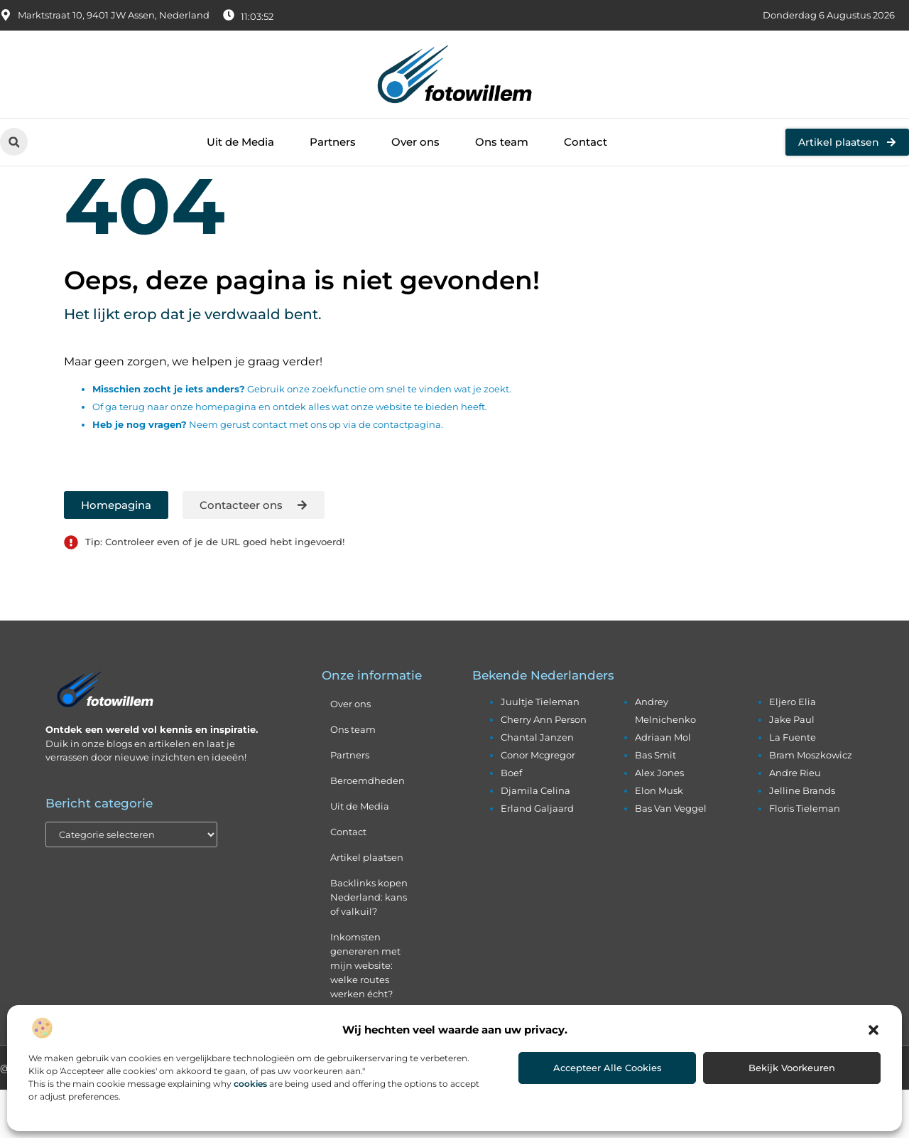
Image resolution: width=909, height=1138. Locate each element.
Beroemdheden (367, 828)
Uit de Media (240, 142)
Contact (585, 142)
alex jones (659, 821)
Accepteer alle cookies (607, 1067)
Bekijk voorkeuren (792, 1067)
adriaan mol (663, 785)
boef (511, 821)
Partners (333, 142)
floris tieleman (804, 856)
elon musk (659, 838)
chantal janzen (537, 785)
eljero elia (792, 750)
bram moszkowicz (810, 803)
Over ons (415, 142)
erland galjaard (537, 856)
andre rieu (795, 821)
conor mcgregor (538, 803)
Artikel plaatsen (366, 905)
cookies (250, 1083)
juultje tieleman (540, 750)
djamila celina (535, 838)
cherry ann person (544, 767)
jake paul (792, 767)
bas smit (655, 803)
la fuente (792, 785)
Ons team (501, 142)
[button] (873, 1030)
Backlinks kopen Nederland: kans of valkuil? (369, 945)
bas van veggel (671, 856)
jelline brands (802, 838)
